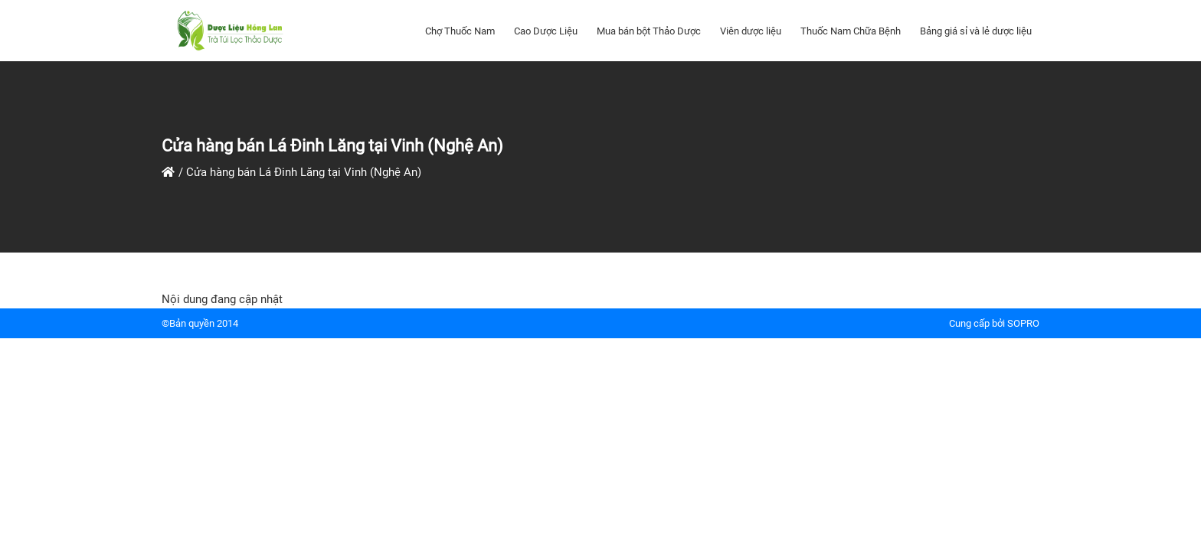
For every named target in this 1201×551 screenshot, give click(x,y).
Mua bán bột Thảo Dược (649, 31)
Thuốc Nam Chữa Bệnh (850, 31)
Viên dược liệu (750, 31)
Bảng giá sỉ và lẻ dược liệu (976, 31)
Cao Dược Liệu (546, 31)
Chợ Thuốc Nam (460, 31)
